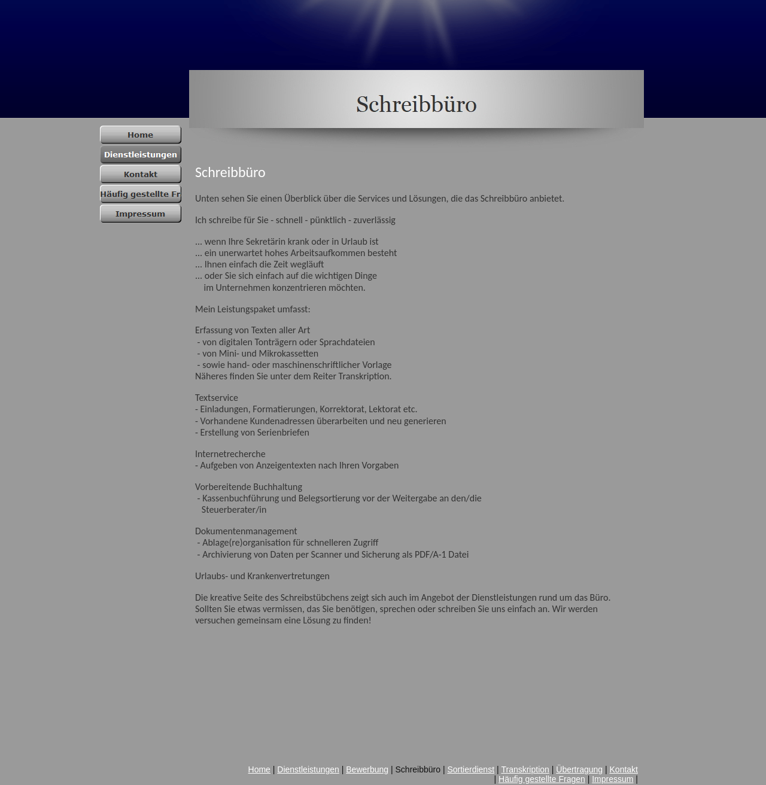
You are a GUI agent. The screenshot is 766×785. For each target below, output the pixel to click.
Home (259, 769)
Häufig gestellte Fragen (541, 779)
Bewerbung (367, 769)
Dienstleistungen (308, 769)
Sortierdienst (470, 769)
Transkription (525, 769)
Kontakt (624, 769)
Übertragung (579, 769)
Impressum (612, 779)
